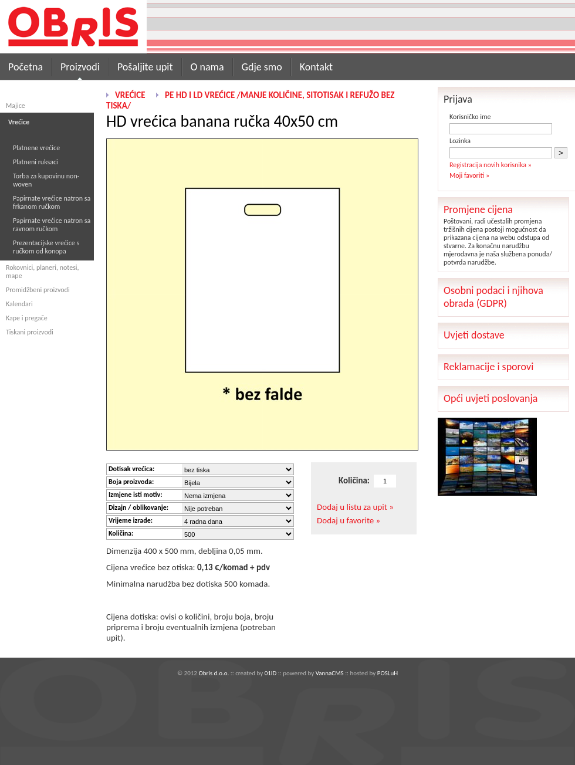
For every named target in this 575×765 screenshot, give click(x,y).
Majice (15, 105)
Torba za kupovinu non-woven (46, 180)
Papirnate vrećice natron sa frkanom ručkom (51, 202)
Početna (25, 66)
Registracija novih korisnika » (490, 165)
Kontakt (316, 66)
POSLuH (387, 673)
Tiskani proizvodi (29, 332)
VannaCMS (330, 673)
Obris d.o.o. (213, 673)
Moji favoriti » (469, 175)
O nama (207, 66)
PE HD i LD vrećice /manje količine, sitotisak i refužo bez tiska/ (250, 100)
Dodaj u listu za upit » (355, 507)
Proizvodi (80, 66)
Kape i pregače (27, 318)
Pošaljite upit (145, 66)
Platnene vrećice (36, 148)
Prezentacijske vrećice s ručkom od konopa (46, 247)
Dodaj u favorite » (348, 520)
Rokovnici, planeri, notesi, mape (42, 271)
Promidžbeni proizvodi (38, 290)
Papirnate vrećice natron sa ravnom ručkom (51, 224)
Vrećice (130, 95)
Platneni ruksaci (35, 162)
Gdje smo (262, 66)
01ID (271, 673)
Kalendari (19, 304)
